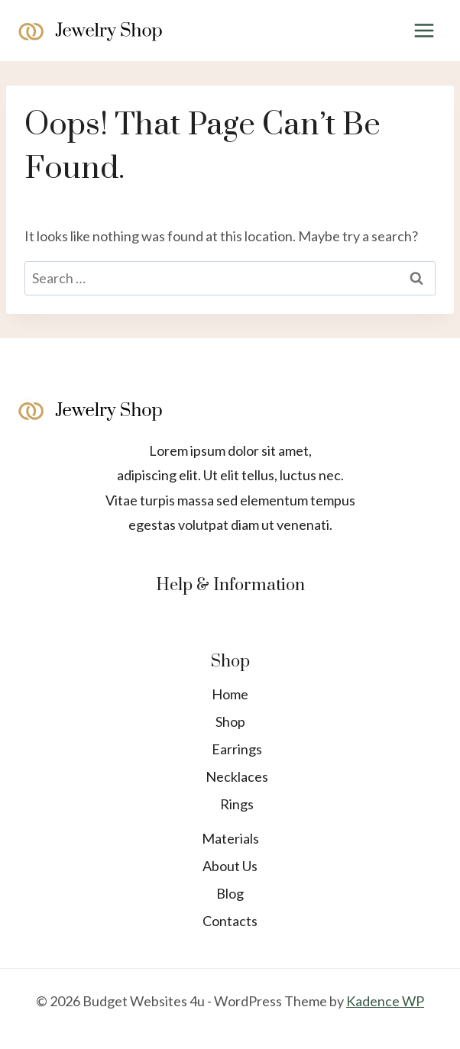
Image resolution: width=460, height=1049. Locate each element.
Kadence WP (385, 1001)
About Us (230, 865)
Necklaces (237, 776)
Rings (237, 804)
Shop (230, 721)
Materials (230, 838)
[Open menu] (424, 30)
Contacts (230, 920)
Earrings (237, 749)
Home (230, 694)
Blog (230, 893)
